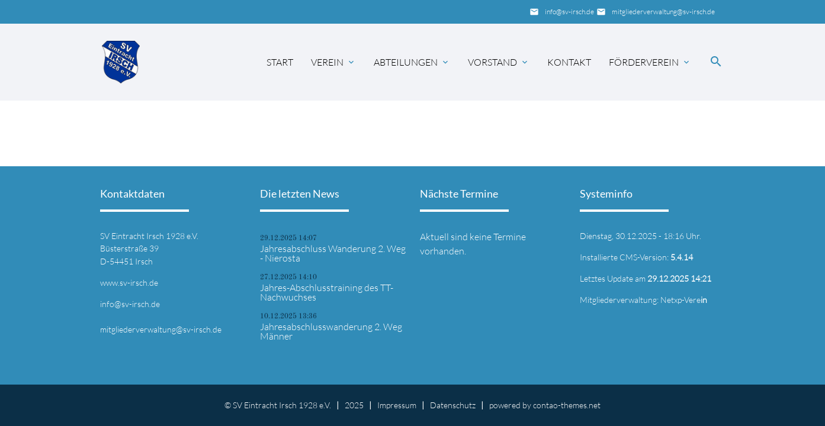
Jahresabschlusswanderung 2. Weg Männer (331, 331)
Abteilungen (406, 62)
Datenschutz (453, 405)
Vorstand (492, 62)
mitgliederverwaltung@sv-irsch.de (663, 11)
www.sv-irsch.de (129, 282)
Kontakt (569, 62)
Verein (327, 62)
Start (280, 62)
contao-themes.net (567, 405)
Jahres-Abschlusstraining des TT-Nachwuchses (326, 292)
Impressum (396, 405)
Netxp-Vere (683, 300)
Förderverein (644, 62)
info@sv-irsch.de (569, 11)
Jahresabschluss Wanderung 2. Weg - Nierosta (333, 253)
